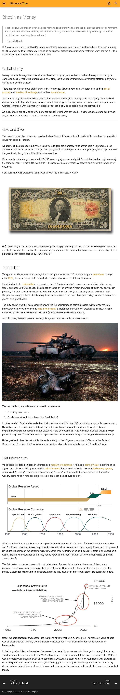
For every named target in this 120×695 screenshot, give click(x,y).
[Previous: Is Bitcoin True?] (16, 683)
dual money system (102, 468)
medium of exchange (26, 92)
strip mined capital (46, 308)
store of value (58, 92)
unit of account (52, 468)
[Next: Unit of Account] (103, 683)
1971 (10, 278)
